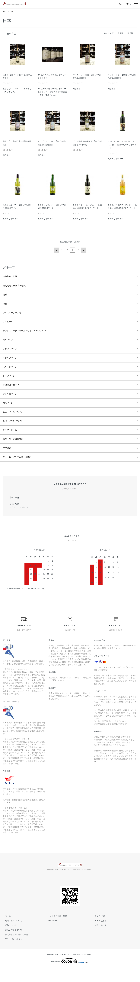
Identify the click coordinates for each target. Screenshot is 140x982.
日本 (13, 12)
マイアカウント (99, 931)
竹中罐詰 (8, 462)
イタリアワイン (11, 364)
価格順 (120, 33)
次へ (83, 250)
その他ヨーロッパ (12, 393)
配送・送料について (11, 936)
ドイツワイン (10, 383)
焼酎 (5, 295)
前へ (57, 250)
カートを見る (98, 936)
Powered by (70, 975)
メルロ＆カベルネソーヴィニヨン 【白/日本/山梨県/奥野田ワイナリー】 (123, 144)
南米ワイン (9, 413)
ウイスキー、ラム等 (14, 315)
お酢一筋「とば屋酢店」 (16, 452)
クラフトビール (11, 442)
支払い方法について (11, 945)
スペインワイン (11, 374)
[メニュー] (136, 4)
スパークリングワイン (15, 432)
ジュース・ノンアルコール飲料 (20, 471)
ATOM (55, 936)
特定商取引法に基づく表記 (14, 949)
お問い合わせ (98, 940)
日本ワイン (9, 344)
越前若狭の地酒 (11, 276)
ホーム (5, 12)
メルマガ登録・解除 (56, 931)
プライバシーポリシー (12, 954)
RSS (50, 936)
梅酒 (5, 305)
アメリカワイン (11, 403)
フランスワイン (11, 354)
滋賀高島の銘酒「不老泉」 (17, 286)
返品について (8, 940)
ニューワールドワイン (15, 423)
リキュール (9, 325)
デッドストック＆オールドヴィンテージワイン (28, 335)
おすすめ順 (108, 33)
